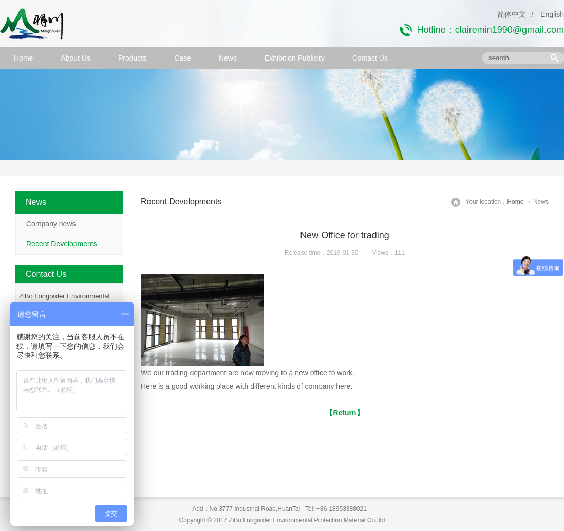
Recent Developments (61, 244)
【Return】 (344, 413)
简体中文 (511, 14)
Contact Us (370, 58)
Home (23, 58)
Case (182, 58)
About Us (75, 58)
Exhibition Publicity (295, 58)
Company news (51, 224)
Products (132, 58)
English (552, 14)
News (228, 58)
